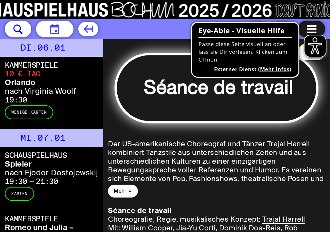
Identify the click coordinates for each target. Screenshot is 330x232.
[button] (18, 29)
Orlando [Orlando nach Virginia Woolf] (20, 82)
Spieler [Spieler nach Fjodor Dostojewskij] (18, 164)
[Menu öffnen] (311, 29)
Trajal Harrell (283, 219)
